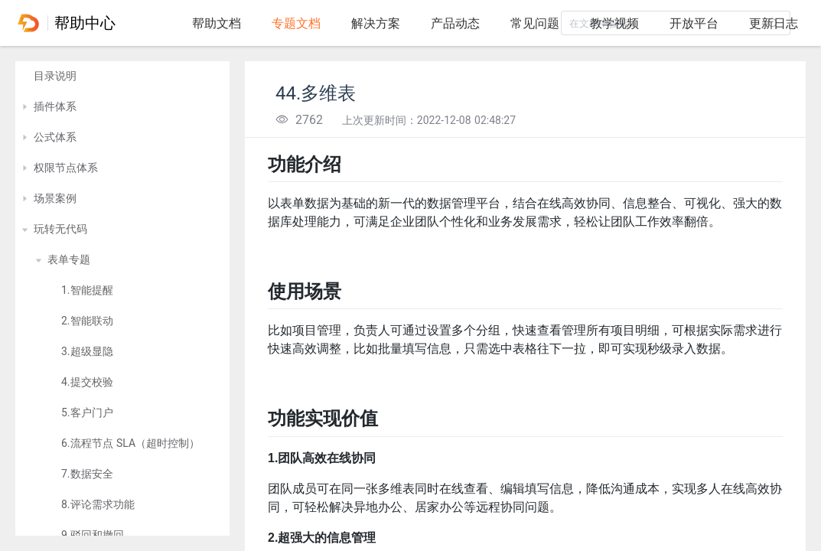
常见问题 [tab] (534, 23)
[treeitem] (122, 76)
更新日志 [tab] (773, 23)
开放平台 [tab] (694, 23)
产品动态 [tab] (455, 23)
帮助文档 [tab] (216, 23)
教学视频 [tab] (614, 23)
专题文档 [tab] (296, 23)
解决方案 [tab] (375, 23)
